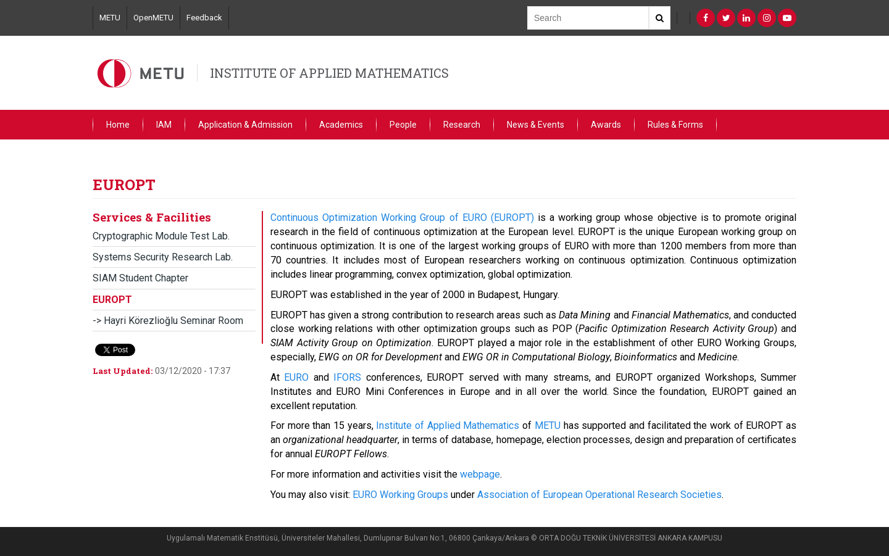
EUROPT (112, 299)
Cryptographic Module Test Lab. (161, 236)
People (403, 125)
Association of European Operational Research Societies (599, 494)
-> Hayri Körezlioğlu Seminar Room (168, 320)
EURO (296, 377)
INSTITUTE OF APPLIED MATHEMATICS (329, 73)
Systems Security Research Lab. (163, 257)
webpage (480, 474)
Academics (341, 125)
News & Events (535, 125)
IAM (164, 125)
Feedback (204, 17)
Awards (606, 125)
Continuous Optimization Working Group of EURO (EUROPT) (402, 217)
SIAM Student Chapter (140, 278)
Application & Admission (245, 125)
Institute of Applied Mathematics (447, 425)
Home (118, 125)
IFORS (347, 377)
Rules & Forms (675, 125)
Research (461, 125)
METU (109, 17)
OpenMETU (153, 17)
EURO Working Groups (400, 494)
